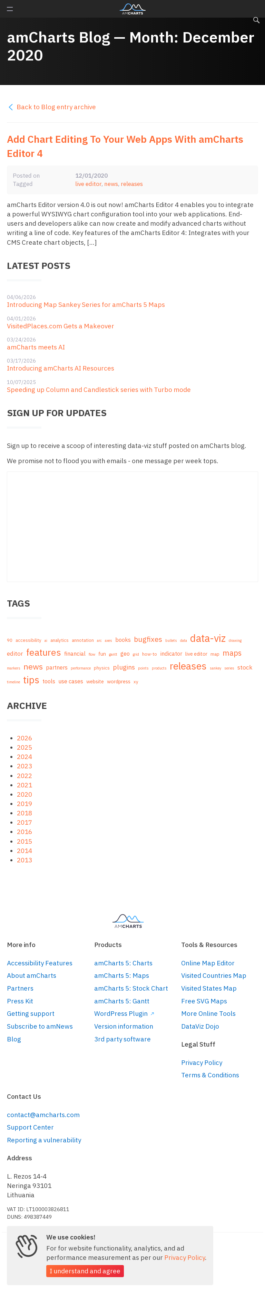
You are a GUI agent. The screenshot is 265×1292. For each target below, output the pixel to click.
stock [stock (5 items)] (244, 667)
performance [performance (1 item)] (81, 668)
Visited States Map (209, 988)
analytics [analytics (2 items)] (59, 640)
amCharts (133, 9)
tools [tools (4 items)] (48, 681)
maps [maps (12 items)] (232, 653)
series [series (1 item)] (229, 668)
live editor (88, 184)
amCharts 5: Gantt (121, 1001)
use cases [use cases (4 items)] (70, 681)
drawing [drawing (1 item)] (235, 640)
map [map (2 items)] (214, 654)
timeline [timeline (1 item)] (13, 682)
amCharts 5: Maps (121, 975)
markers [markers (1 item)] (13, 668)
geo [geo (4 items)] (125, 653)
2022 (24, 775)
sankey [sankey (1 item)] (215, 668)
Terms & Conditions (210, 1075)
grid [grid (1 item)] (136, 654)
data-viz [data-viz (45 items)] (208, 638)
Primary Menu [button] (10, 9)
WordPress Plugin (124, 1013)
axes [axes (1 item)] (108, 640)
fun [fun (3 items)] (102, 653)
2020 (24, 794)
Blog (14, 1039)
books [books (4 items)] (123, 639)
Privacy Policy (201, 1062)
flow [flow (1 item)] (92, 654)
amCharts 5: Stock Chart (131, 988)
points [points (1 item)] (143, 668)
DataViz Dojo (200, 1026)
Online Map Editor (208, 963)
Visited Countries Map (213, 975)
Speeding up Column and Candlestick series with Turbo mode (99, 389)
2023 (24, 766)
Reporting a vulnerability (44, 1140)
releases (132, 184)
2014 (24, 850)
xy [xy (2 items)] (136, 682)
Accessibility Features (39, 963)
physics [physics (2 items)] (102, 668)
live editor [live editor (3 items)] (196, 653)
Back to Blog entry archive (51, 107)
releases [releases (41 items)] (188, 665)
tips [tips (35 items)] (31, 679)
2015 (24, 841)
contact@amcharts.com (43, 1115)
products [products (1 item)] (159, 668)
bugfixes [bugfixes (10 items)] (148, 639)
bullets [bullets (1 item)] (171, 640)
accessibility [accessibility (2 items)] (28, 640)
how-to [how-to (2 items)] (149, 654)
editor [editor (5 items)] (15, 653)
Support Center (30, 1127)
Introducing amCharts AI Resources (60, 368)
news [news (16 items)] (33, 666)
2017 (24, 822)
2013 (24, 860)
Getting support (31, 1013)
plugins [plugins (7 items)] (124, 667)
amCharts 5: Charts (123, 963)
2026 (24, 738)
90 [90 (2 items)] (9, 640)
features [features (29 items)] (43, 652)
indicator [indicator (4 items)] (171, 653)
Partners (20, 988)
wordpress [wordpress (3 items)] (118, 681)
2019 (24, 803)
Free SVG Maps (204, 1001)
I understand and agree (85, 1271)
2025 (24, 747)
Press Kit (20, 1001)
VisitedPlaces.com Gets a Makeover (60, 326)
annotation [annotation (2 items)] (83, 640)
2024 (24, 756)
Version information (123, 1026)
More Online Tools (208, 1013)
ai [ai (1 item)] (46, 640)
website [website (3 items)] (95, 681)
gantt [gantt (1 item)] (113, 654)
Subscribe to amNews (40, 1026)
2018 (24, 813)
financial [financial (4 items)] (75, 653)
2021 (24, 785)
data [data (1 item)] (183, 640)
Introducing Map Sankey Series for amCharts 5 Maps (86, 304)
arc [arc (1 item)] (99, 640)
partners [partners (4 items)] (57, 667)
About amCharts (31, 975)
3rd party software (122, 1039)
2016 (24, 831)
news (111, 184)
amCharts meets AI (36, 347)
